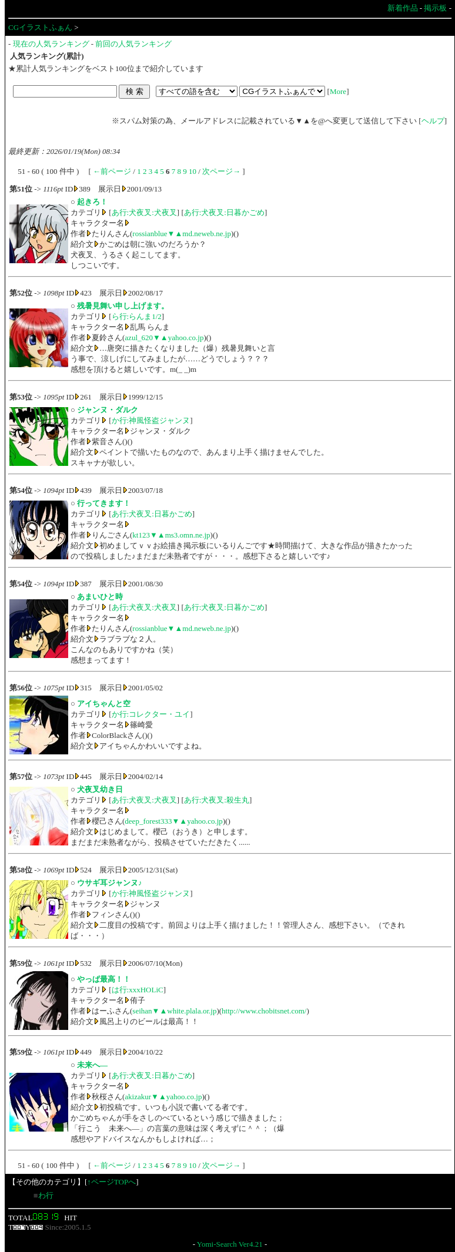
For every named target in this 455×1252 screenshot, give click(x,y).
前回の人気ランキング (133, 43)
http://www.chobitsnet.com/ (264, 1010)
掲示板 (435, 8)
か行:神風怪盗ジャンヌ (151, 420)
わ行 (45, 1195)
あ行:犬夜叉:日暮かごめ (224, 212)
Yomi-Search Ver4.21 (230, 1244)
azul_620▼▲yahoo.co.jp (164, 337)
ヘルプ (432, 120)
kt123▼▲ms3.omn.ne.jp (171, 535)
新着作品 (402, 8)
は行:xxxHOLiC (137, 989)
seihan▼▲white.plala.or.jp (174, 1010)
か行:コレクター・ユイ (151, 714)
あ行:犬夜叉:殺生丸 (216, 799)
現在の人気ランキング (51, 43)
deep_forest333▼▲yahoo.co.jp (174, 821)
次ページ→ (221, 171)
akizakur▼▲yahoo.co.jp (163, 1096)
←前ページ (112, 171)
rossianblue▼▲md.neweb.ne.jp (181, 233)
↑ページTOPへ (111, 1181)
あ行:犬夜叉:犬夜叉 (144, 212)
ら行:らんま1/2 (137, 316)
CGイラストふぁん (40, 27)
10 (192, 171)
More (338, 91)
